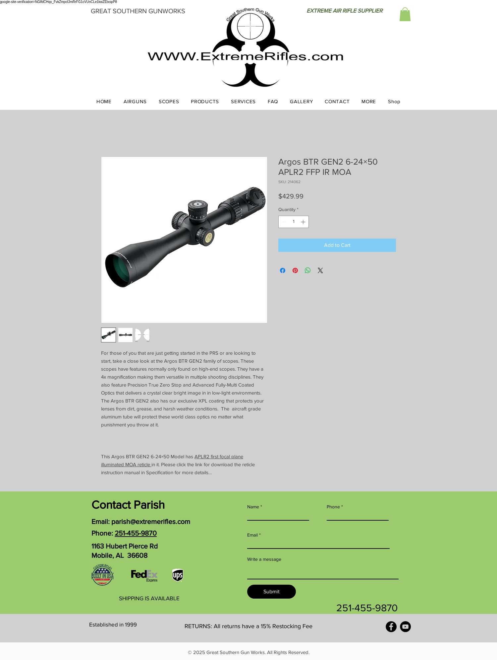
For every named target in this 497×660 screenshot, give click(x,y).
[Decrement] (283, 222)
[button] (405, 14)
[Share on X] (320, 270)
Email (252, 535)
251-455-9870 (136, 533)
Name (253, 506)
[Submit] (271, 592)
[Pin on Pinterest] (295, 270)
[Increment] (304, 222)
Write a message (264, 559)
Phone (333, 506)
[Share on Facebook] (283, 270)
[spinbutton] (294, 222)
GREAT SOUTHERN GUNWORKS (138, 11)
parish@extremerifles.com (150, 521)
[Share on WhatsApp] (308, 270)
